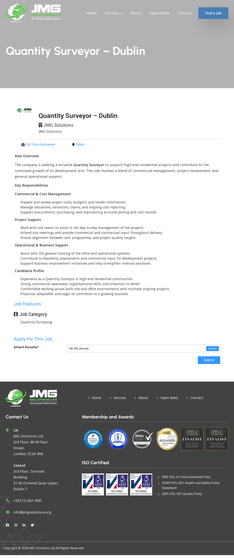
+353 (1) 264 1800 (27, 503)
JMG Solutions (58, 125)
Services (112, 13)
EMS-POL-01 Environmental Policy (186, 480)
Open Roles (160, 13)
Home (91, 13)
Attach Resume (26, 350)
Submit (209, 363)
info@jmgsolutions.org (32, 515)
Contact (185, 13)
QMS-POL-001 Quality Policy (182, 497)
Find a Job (213, 13)
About (136, 13)
